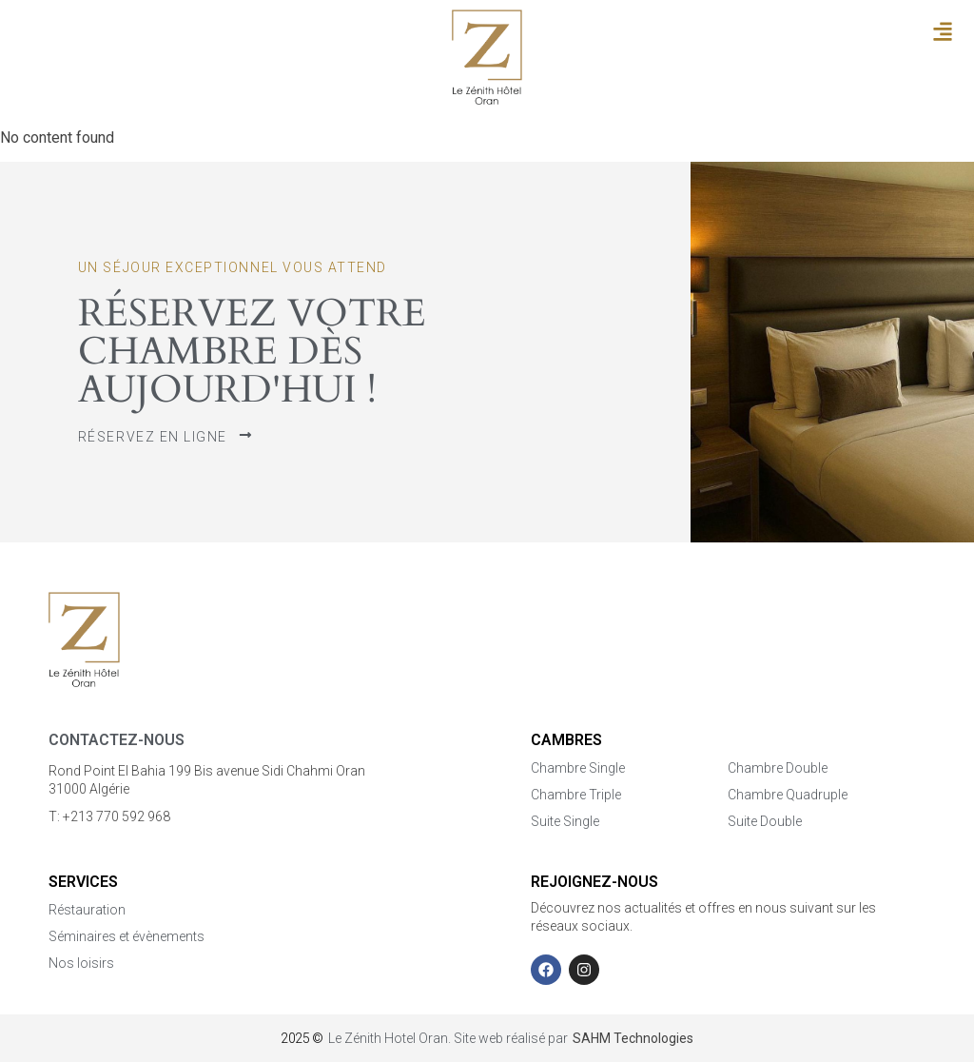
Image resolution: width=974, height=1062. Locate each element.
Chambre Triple (576, 794)
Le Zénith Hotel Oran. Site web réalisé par (448, 1038)
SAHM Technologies (633, 1038)
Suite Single (565, 821)
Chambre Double (778, 768)
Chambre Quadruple (787, 794)
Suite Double (765, 821)
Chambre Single (578, 768)
